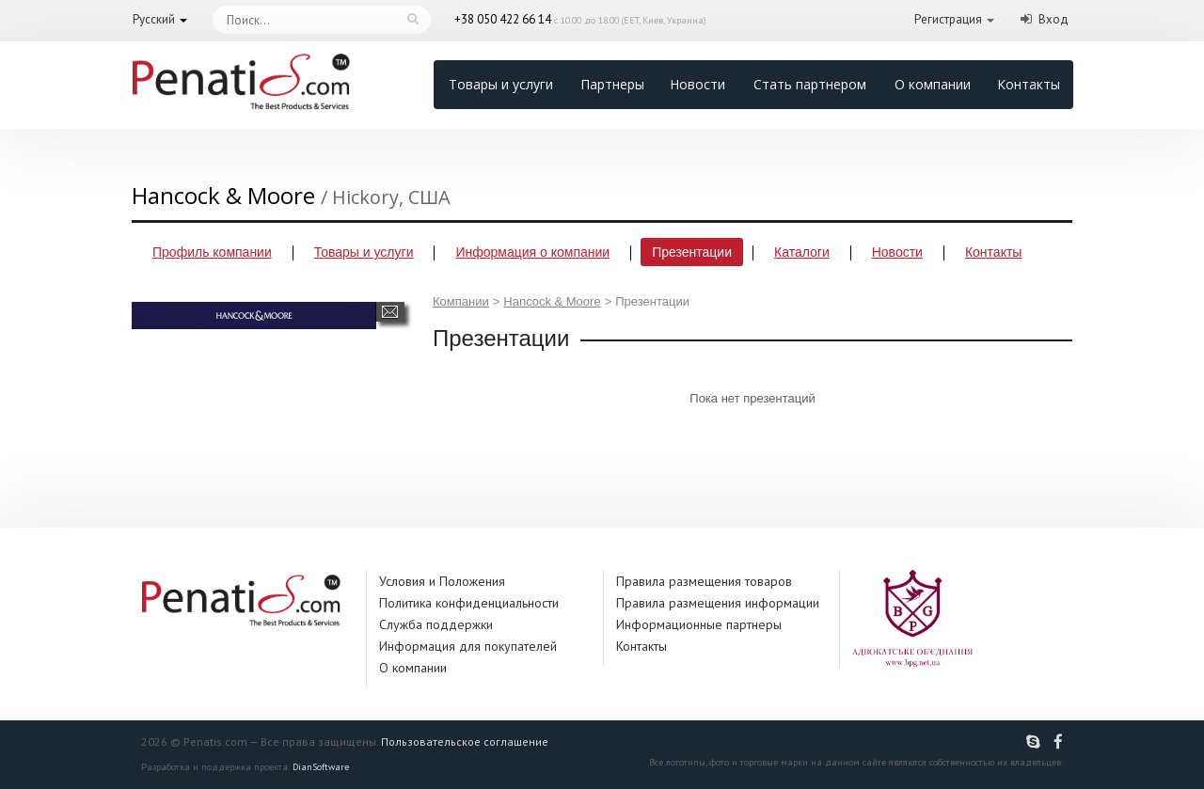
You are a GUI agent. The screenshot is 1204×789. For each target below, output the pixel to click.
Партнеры (612, 84)
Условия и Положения (442, 581)
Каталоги (802, 252)
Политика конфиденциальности (469, 602)
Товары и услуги (501, 84)
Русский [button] (154, 19)
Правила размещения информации (717, 602)
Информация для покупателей (468, 646)
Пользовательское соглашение (464, 741)
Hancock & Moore (551, 301)
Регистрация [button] (948, 19)
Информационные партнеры (699, 624)
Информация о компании (532, 252)
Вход (1053, 19)
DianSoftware (321, 767)
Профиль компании (212, 252)
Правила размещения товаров (704, 581)
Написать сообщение (389, 312)
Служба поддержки (436, 624)
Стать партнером (809, 84)
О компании (933, 84)
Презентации (692, 252)
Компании (461, 301)
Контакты (1028, 84)
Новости (697, 84)
